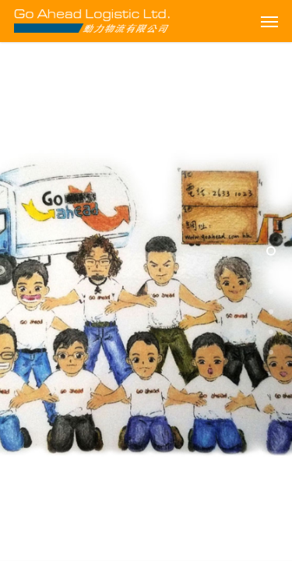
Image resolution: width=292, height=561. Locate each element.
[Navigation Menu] (269, 21)
